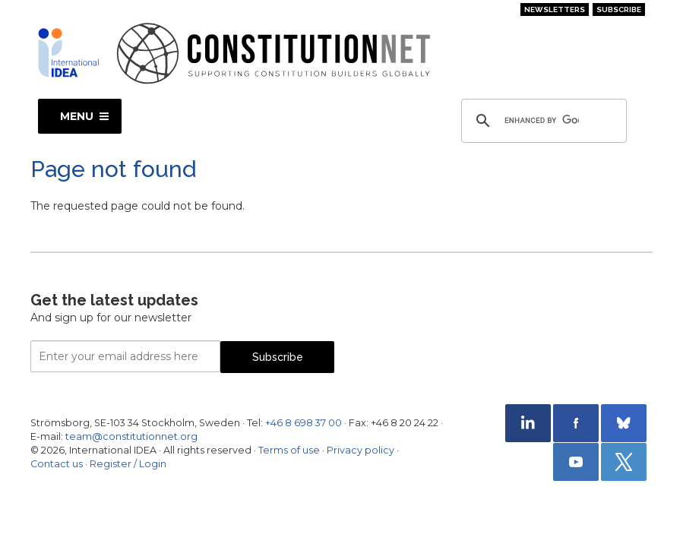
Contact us (56, 464)
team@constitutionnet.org (131, 436)
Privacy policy (360, 450)
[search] (541, 121)
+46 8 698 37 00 (303, 422)
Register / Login (128, 464)
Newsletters (554, 9)
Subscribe (618, 9)
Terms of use (289, 450)
